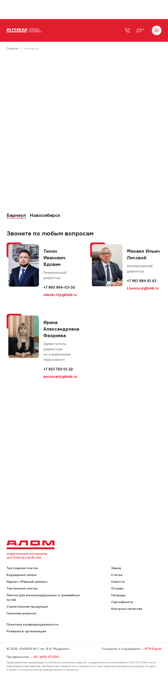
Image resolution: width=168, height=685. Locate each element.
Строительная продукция (27, 607)
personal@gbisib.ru (60, 377)
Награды (118, 595)
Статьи (116, 575)
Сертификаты (122, 602)
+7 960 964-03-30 (59, 287)
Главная (12, 48)
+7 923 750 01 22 (58, 369)
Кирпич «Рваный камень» (27, 582)
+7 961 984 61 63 (141, 281)
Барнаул (16, 215)
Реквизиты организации (26, 631)
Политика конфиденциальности (32, 625)
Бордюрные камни (22, 575)
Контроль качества (126, 609)
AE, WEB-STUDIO (47, 657)
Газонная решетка (21, 613)
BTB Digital (152, 649)
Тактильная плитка (22, 589)
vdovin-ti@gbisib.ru (60, 295)
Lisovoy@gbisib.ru (143, 288)
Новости (118, 582)
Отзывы (117, 589)
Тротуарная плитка (22, 568)
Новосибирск (45, 215)
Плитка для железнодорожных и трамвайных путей (43, 598)
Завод (116, 568)
